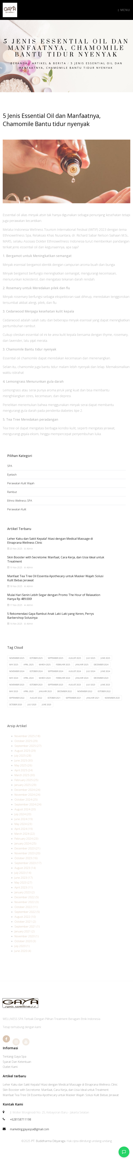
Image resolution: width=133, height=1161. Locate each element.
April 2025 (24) (23, 777)
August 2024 (75, 677)
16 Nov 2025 (14, 628)
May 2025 (13, 670)
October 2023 (36, 690)
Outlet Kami (10, 1067)
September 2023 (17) (27, 870)
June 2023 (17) (23, 884)
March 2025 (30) (24, 782)
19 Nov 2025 (14, 572)
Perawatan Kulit (16, 513)
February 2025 (63, 670)
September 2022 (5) (27, 918)
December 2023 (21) (27, 855)
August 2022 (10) (25, 923)
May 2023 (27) (23, 889)
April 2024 (28, 684)
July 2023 (90, 690)
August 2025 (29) (25, 757)
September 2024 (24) (27, 811)
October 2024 (36, 677)
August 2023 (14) (25, 875)
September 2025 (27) (27, 752)
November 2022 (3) (26, 909)
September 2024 (55, 677)
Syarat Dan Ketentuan (17, 1062)
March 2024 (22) (24, 840)
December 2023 (101, 684)
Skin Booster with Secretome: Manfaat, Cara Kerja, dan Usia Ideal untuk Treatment (56, 1090)
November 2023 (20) (27, 860)
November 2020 (112, 704)
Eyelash (12, 478)
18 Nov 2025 (14, 591)
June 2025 (105, 664)
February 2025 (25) (26, 787)
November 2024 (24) (27, 801)
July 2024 (90, 677)
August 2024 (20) (25, 816)
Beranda (19, 63)
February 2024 (63, 684)
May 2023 (13, 697)
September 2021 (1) (27, 933)
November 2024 (16, 677)
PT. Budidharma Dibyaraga (48, 1141)
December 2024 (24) (27, 796)
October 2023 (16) (26, 865)
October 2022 (104, 697)
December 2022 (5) (26, 904)
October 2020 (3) (25, 948)
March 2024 (44, 684)
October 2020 (15, 710)
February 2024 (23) (26, 845)
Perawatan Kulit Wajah (20, 487)
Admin (28, 553)
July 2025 (90, 664)
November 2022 (84, 697)
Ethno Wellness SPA (19, 505)
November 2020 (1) (26, 943)
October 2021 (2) (25, 928)
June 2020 (46, 710)
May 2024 (13, 684)
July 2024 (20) (22, 821)
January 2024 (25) (25, 850)
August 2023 (75, 690)
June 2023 (105, 690)
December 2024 (101, 670)
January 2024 (81, 684)
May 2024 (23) (23, 831)
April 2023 (28, 697)
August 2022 (36, 704)
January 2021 (92, 704)
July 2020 (32, 710)
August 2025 (75, 664)
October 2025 (36, 664)
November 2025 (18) (27, 743)
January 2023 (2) (24, 899)
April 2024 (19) (23, 835)
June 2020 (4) (22, 958)
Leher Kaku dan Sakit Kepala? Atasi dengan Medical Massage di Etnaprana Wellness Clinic (60, 1084)
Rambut (12, 496)
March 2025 (44, 670)
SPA (9, 470)
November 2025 (16, 664)
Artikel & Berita (49, 63)
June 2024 (105, 677)
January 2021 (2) (24, 938)
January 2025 (81, 670)
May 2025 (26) (23, 772)
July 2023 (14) (22, 879)
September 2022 (16, 704)
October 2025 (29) (26, 748)
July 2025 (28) (22, 762)
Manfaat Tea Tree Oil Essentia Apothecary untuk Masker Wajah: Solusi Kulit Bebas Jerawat (61, 1095)
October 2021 (54, 704)
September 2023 (55, 690)
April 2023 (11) (23, 894)
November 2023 (16, 690)
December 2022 (64, 697)
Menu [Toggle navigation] (124, 10)
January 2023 (45, 697)
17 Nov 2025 (14, 610)
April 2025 (28, 670)
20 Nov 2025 (14, 553)
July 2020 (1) (22, 953)
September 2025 (55, 664)
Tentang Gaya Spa (14, 1056)
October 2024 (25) (26, 806)
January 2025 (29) (25, 792)
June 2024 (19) (23, 826)
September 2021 (73, 704)
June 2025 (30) (23, 767)
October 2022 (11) (26, 914)
